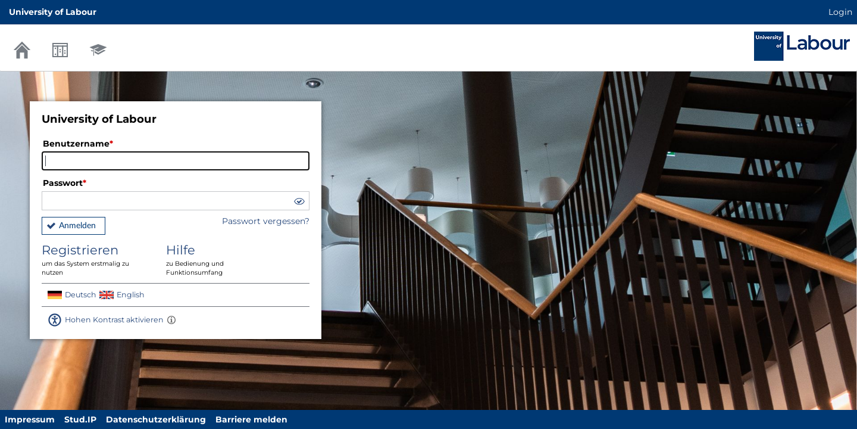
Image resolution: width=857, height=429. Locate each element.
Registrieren (95, 260)
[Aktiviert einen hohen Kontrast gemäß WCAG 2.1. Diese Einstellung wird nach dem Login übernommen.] (171, 320)
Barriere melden (251, 419)
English (131, 294)
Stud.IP (80, 419)
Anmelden (77, 226)
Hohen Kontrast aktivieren (114, 319)
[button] (298, 202)
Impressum (30, 419)
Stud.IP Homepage (802, 46)
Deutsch (80, 294)
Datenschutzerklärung (156, 419)
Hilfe (219, 260)
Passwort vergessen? (265, 221)
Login (840, 12)
